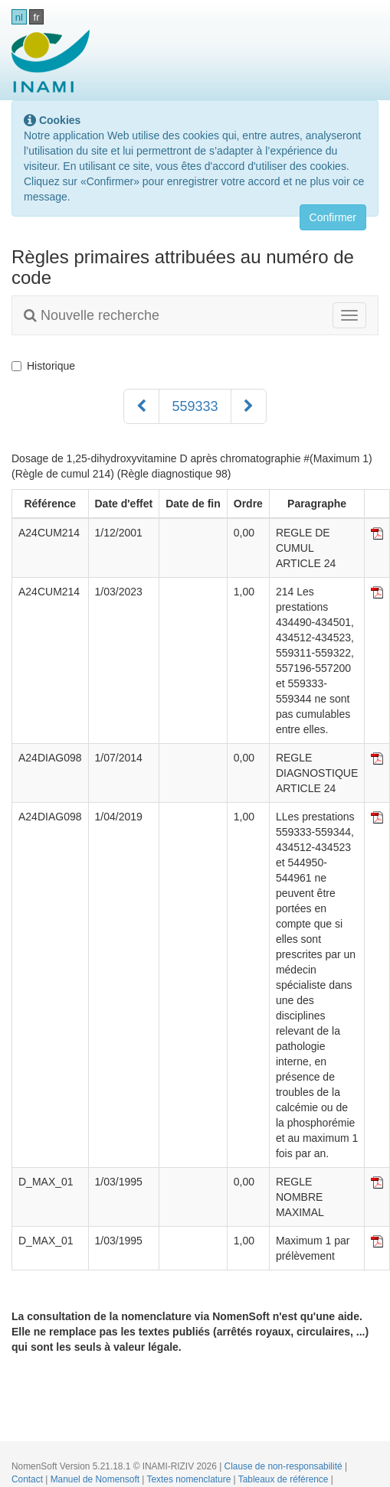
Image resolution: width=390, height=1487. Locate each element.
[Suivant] (249, 406)
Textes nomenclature (190, 1479)
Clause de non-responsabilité (284, 1466)
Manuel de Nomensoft (97, 1479)
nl (19, 17)
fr (37, 17)
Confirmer (333, 217)
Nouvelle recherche (91, 315)
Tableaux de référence (284, 1479)
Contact (28, 1479)
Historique (43, 366)
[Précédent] (141, 406)
